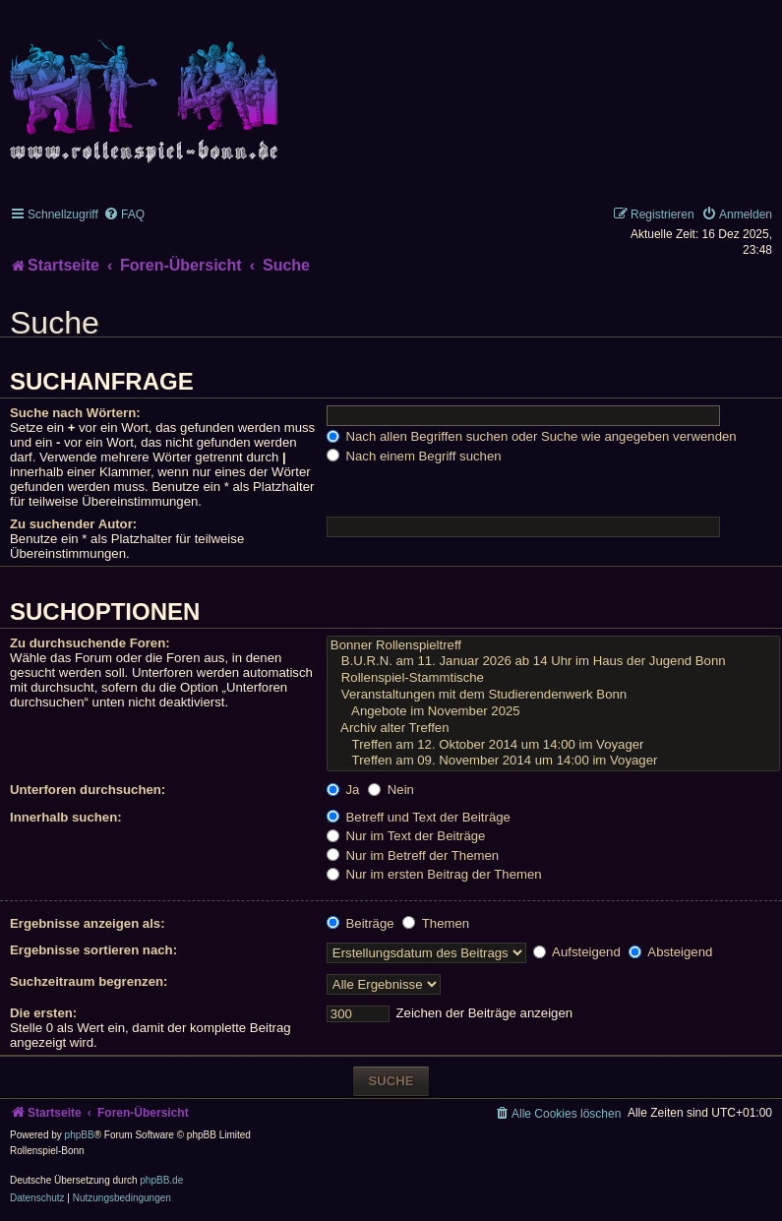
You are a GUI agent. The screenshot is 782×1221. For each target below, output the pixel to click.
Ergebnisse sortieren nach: (93, 950)
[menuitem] (124, 214)
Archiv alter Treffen (553, 728)
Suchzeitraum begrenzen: (88, 981)
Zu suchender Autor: (73, 524)
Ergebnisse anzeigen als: (87, 923)
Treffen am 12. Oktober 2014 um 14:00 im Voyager (553, 745)
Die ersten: (43, 1013)
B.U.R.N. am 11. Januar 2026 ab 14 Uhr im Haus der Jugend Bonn (553, 661)
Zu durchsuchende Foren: (90, 643)
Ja (343, 789)
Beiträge (360, 923)
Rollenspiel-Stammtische (553, 678)
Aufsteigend (577, 952)
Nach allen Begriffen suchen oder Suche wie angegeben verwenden (532, 436)
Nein (391, 789)
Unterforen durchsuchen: (87, 789)
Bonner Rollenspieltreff (553, 646)
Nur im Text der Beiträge (406, 835)
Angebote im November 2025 (553, 711)
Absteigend (670, 952)
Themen (435, 923)
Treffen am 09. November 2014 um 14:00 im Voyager (553, 761)
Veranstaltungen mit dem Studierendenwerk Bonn (553, 695)
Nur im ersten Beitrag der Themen (434, 874)
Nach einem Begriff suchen (414, 456)
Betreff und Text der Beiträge (419, 817)
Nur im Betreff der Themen (413, 855)
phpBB (79, 1134)
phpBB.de (161, 1180)
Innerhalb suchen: (66, 817)
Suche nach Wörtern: (75, 412)
